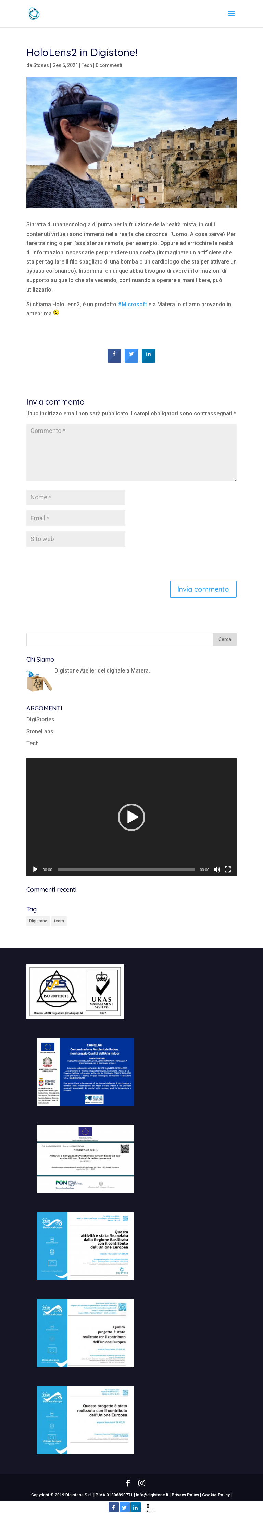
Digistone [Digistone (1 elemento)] (38, 921)
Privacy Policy (185, 1494)
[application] (131, 817)
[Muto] (216, 869)
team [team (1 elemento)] (59, 921)
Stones (41, 65)
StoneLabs (39, 731)
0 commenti (109, 65)
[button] (131, 817)
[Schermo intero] (227, 869)
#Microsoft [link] (132, 304)
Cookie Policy (216, 1494)
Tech (87, 65)
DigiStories (40, 719)
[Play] (35, 869)
